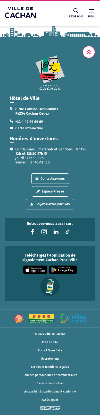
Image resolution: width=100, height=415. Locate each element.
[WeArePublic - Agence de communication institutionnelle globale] (50, 408)
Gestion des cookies (50, 383)
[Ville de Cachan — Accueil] (20, 17)
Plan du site (50, 342)
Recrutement (50, 358)
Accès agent (50, 399)
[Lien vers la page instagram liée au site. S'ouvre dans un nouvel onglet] (44, 231)
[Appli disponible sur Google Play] (63, 270)
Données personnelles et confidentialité (50, 375)
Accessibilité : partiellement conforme (50, 391)
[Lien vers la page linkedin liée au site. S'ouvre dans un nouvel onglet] (56, 231)
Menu (91, 13)
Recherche (76, 13)
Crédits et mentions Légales (50, 367)
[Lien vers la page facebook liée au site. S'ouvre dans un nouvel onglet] (32, 231)
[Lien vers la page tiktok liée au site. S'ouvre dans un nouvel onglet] (67, 231)
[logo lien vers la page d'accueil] (50, 72)
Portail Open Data (50, 350)
